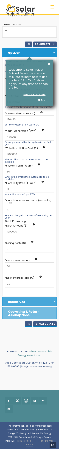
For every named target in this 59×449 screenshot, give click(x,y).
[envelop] (9, 409)
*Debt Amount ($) (20, 225)
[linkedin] (35, 401)
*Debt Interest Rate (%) (23, 278)
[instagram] (26, 401)
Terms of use (24, 440)
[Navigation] (52, 7)
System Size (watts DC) (24, 113)
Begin (41, 100)
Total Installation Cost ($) (25, 148)
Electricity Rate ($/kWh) (25, 183)
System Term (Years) (23, 165)
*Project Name (11, 24)
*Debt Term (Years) (21, 260)
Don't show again (34, 94)
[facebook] (9, 401)
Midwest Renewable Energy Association (35, 353)
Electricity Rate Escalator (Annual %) (28, 201)
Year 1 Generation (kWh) (25, 131)
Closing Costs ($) (19, 243)
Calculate (45, 44)
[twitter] (17, 401)
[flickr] (43, 401)
